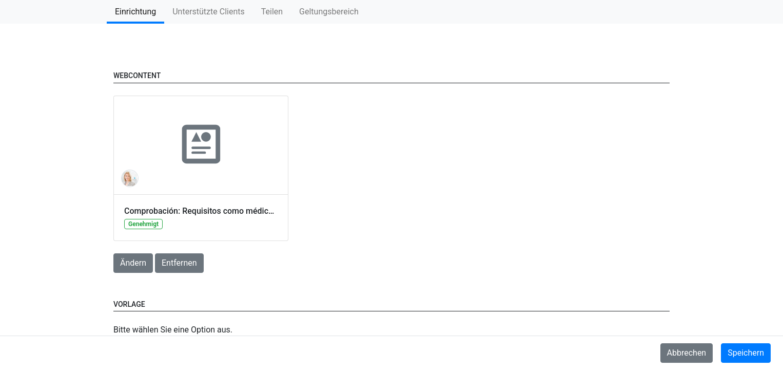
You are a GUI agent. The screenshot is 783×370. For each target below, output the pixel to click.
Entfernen (179, 263)
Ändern (133, 263)
